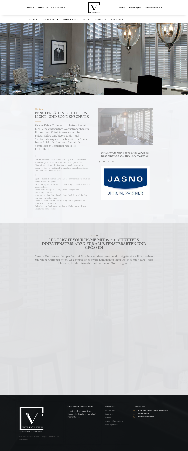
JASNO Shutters (59, 132)
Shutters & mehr (50, 19)
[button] (96, 93)
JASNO (111, 239)
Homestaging (135, 8)
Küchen (29, 8)
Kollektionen (58, 8)
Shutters (43, 8)
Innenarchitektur (153, 8)
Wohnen (122, 8)
